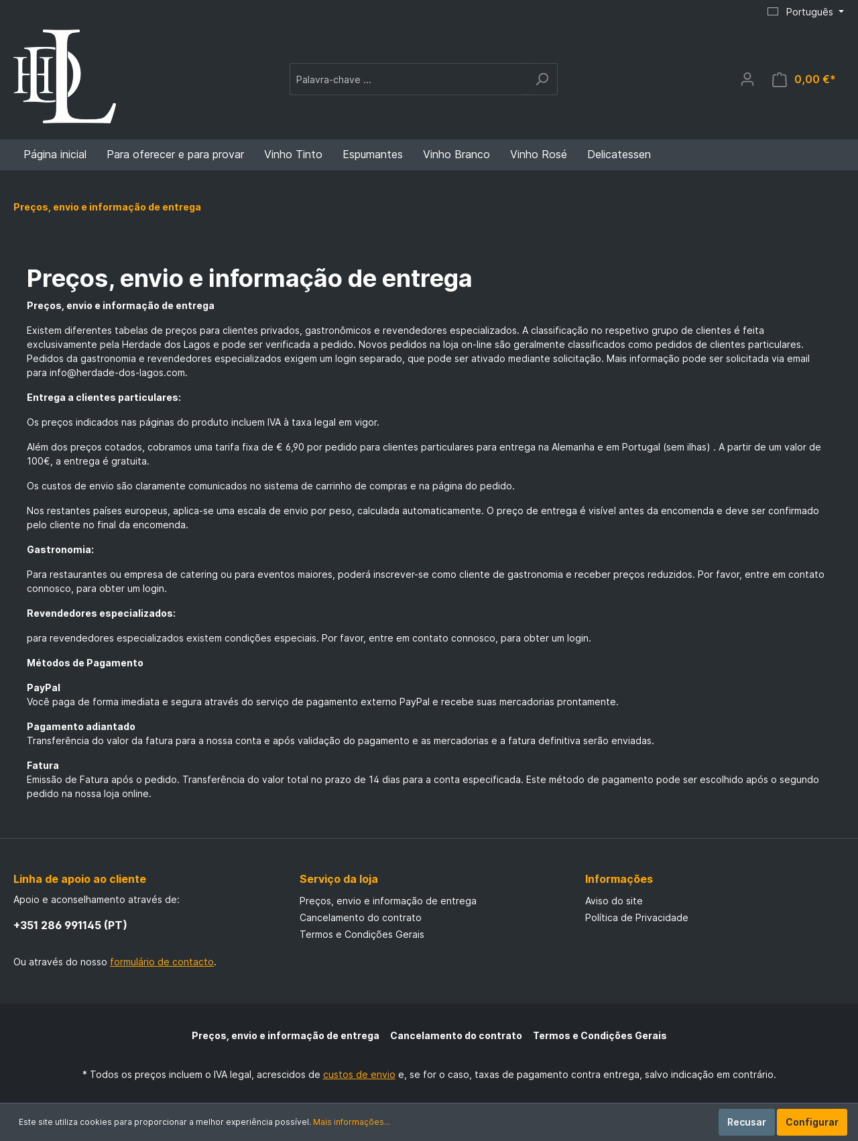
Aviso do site (614, 900)
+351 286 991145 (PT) (70, 925)
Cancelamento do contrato (361, 917)
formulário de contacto (162, 961)
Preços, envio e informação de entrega (388, 900)
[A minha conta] (747, 79)
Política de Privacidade (636, 917)
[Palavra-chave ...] (408, 79)
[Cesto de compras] (804, 79)
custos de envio (359, 1074)
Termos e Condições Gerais (362, 934)
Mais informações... (351, 1122)
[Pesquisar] (542, 79)
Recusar (746, 1122)
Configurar (812, 1122)
